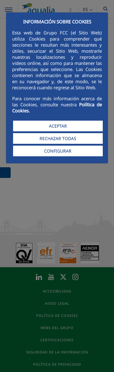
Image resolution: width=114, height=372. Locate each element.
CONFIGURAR (57, 151)
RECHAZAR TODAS (58, 138)
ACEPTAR (58, 126)
